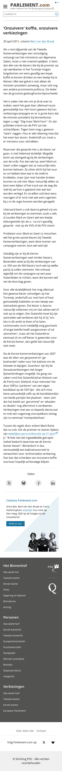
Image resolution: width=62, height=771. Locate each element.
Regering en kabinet (14, 595)
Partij (6, 589)
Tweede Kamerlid (13, 635)
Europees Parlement (14, 710)
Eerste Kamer (10, 583)
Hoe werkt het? (11, 623)
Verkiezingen (13, 686)
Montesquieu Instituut (42, 8)
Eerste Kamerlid (12, 629)
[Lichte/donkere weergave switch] (58, 3)
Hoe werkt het (11, 572)
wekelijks (28, 510)
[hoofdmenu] (5, 8)
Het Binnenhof (15, 565)
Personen (11, 617)
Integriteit (8, 676)
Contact (41, 731)
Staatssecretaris (12, 670)
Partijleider (9, 653)
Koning (7, 607)
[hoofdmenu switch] (5, 8)
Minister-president (13, 658)
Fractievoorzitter (12, 647)
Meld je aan (15, 523)
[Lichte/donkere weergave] (58, 3)
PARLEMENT (30, 5)
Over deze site (25, 731)
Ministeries (9, 601)
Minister (8, 664)
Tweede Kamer (11, 578)
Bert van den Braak (42, 41)
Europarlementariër (14, 641)
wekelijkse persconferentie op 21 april (31, 434)
